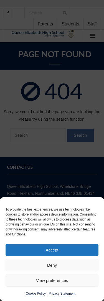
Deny (52, 265)
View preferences (52, 280)
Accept (52, 250)
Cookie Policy (36, 293)
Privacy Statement (62, 293)
